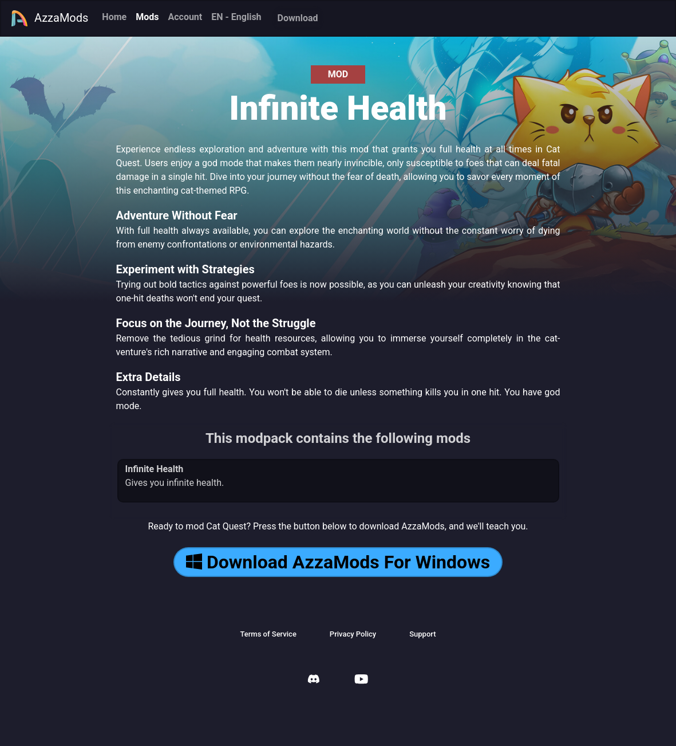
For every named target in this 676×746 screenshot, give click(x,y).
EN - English (236, 16)
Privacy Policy (353, 634)
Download (298, 18)
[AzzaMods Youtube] (361, 680)
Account (185, 16)
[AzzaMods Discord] (313, 680)
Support (422, 634)
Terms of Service (268, 634)
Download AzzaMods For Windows (338, 562)
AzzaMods (49, 18)
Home (114, 16)
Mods (147, 16)
